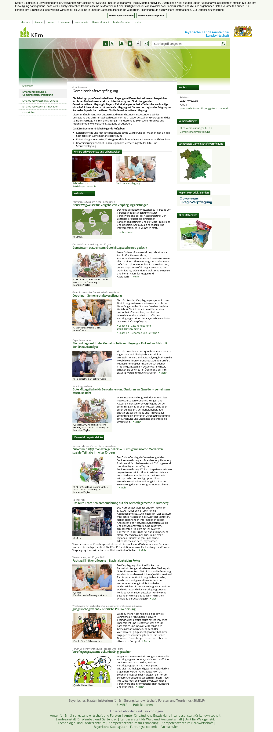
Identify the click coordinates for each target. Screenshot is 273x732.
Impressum (64, 22)
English (138, 22)
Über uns (25, 22)
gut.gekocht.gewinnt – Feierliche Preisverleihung (103, 609)
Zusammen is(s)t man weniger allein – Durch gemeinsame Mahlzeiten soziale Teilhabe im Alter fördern (117, 450)
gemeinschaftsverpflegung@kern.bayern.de (204, 108)
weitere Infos (127, 232)
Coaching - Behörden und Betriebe (139, 333)
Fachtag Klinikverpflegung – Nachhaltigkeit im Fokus (106, 560)
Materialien (28, 112)
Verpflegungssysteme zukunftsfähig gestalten (101, 652)
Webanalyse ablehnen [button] (121, 15)
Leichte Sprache (121, 22)
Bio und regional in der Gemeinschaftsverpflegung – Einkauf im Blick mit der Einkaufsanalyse (119, 345)
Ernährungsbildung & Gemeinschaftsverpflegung (37, 93)
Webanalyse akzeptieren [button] (151, 15)
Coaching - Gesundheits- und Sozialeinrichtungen (134, 327)
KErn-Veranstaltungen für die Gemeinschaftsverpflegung (196, 129)
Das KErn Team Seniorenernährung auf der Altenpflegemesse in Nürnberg (120, 503)
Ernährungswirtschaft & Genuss (40, 100)
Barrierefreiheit (100, 22)
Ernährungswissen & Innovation (40, 106)
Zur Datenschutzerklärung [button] (208, 9)
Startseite (27, 86)
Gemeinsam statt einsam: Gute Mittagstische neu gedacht (109, 247)
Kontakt (38, 22)
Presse (50, 22)
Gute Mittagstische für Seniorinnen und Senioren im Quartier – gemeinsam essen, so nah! (121, 391)
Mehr (136, 276)
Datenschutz (81, 22)
